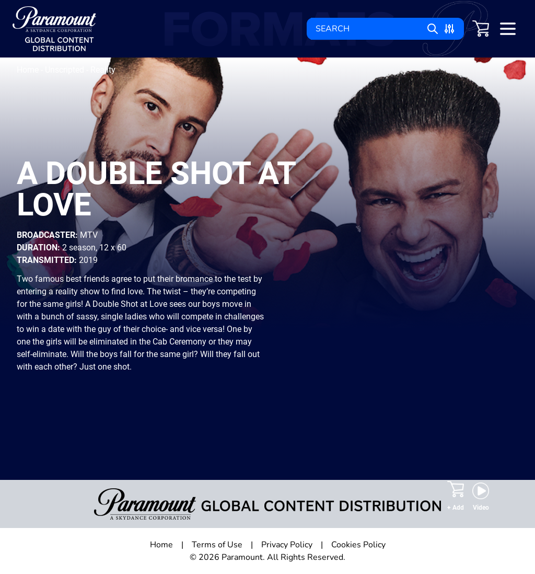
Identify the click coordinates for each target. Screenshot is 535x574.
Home (29, 70)
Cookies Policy (358, 544)
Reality (102, 70)
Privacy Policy (286, 544)
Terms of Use (217, 544)
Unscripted (65, 70)
